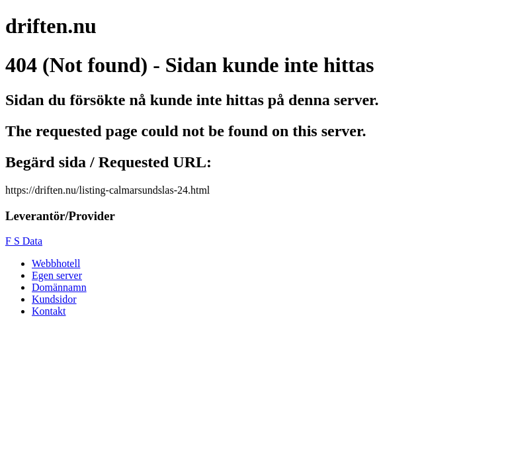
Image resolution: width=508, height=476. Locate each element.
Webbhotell (56, 263)
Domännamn (59, 287)
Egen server (57, 275)
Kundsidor (54, 299)
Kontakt (49, 311)
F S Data (23, 241)
